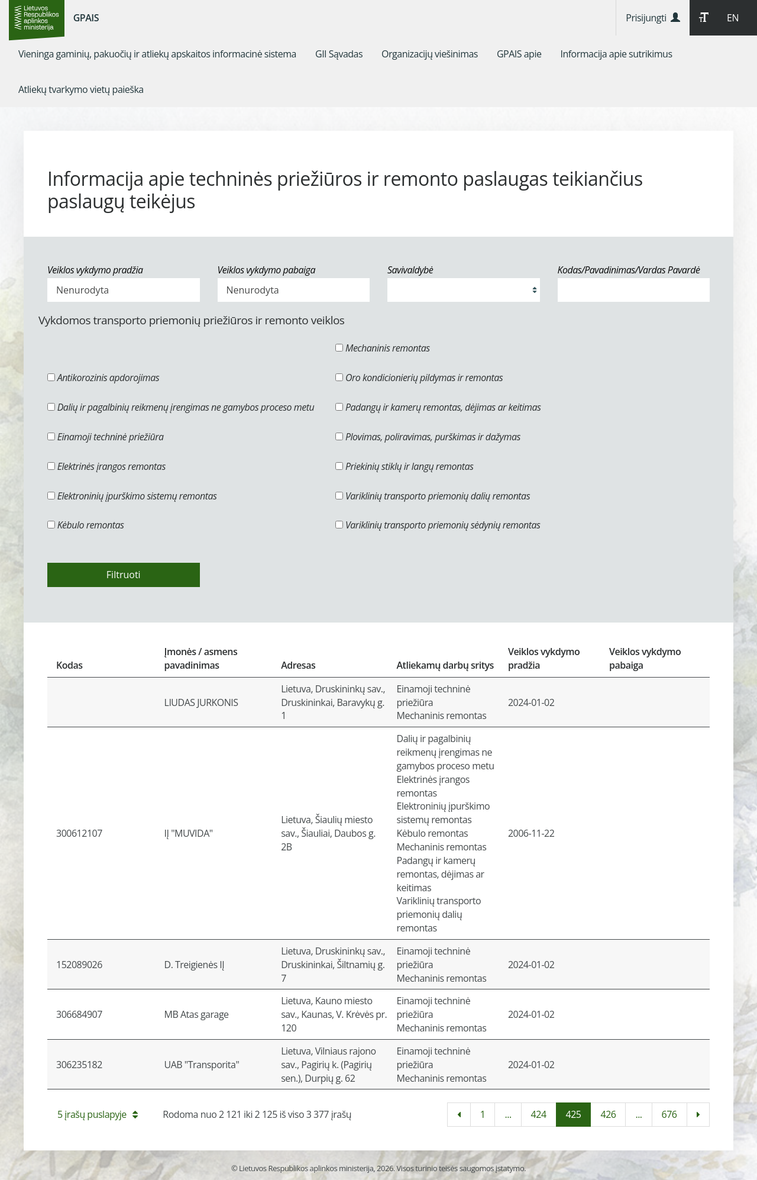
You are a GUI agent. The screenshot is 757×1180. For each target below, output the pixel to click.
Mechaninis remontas (382, 347)
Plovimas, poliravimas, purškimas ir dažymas (427, 436)
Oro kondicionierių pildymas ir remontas (419, 377)
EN (733, 17)
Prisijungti (653, 17)
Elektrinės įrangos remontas (106, 466)
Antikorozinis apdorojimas (103, 377)
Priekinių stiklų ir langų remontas (404, 466)
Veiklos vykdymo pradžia (95, 269)
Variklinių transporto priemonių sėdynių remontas (437, 524)
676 (669, 1114)
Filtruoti (123, 574)
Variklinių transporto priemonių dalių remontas (432, 495)
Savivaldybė (410, 269)
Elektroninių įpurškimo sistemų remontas (132, 495)
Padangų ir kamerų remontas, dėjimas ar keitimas (438, 407)
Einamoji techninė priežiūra (105, 436)
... (507, 1114)
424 (538, 1114)
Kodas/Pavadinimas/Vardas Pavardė (629, 269)
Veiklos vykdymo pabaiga (266, 269)
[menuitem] (157, 54)
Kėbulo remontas (85, 524)
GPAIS (86, 17)
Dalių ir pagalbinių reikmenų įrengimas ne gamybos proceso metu (180, 407)
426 (608, 1114)
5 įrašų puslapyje (97, 1114)
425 (573, 1114)
